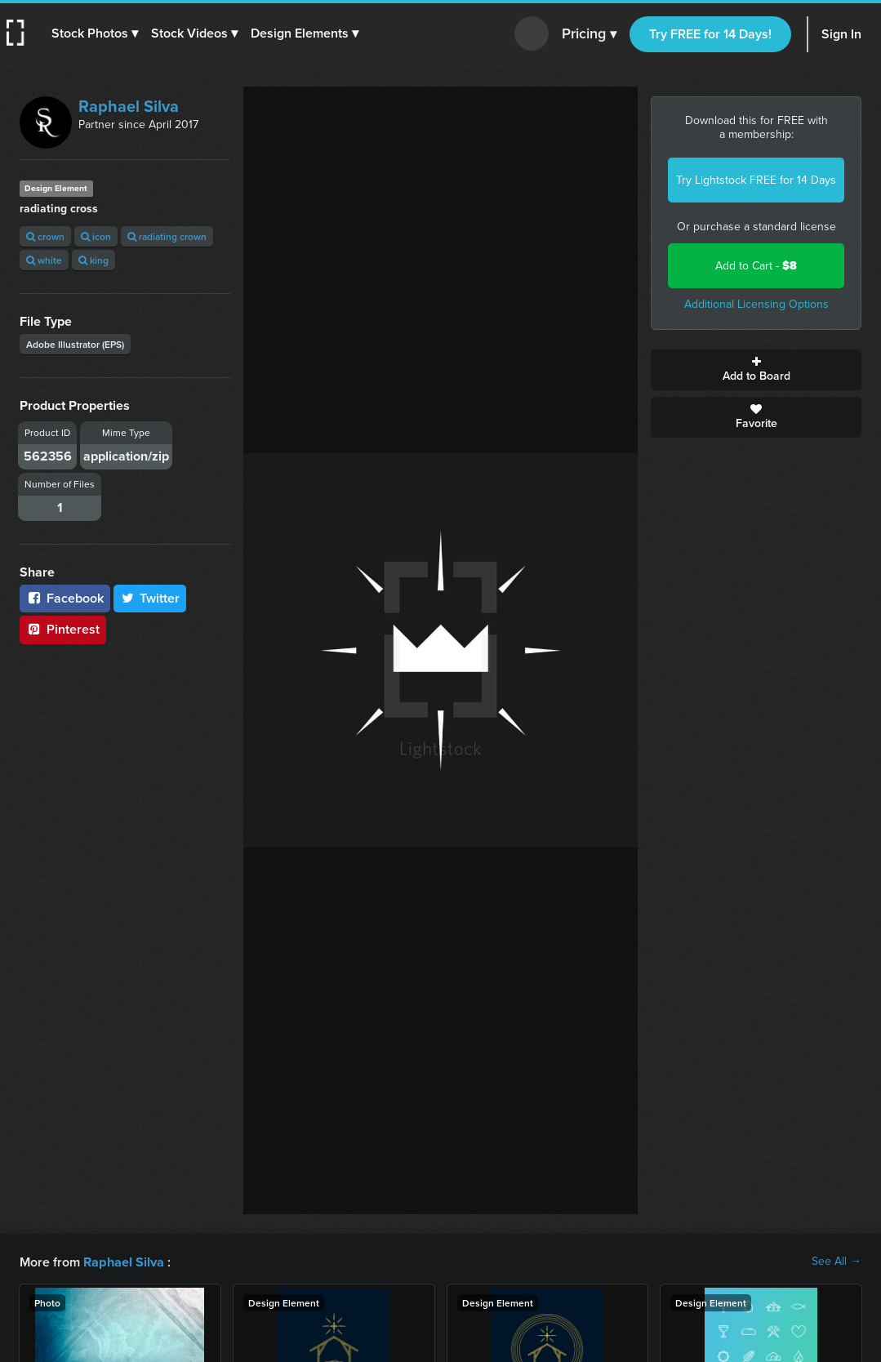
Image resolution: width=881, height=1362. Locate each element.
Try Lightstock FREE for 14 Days (756, 180)
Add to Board (756, 370)
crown (45, 236)
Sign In (841, 33)
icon (96, 236)
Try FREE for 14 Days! (710, 33)
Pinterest (63, 629)
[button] (95, 33)
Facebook (65, 598)
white (44, 260)
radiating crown (167, 236)
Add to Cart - (756, 265)
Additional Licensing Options (756, 304)
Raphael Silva (128, 106)
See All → (836, 1261)
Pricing (589, 34)
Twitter (150, 598)
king (93, 260)
